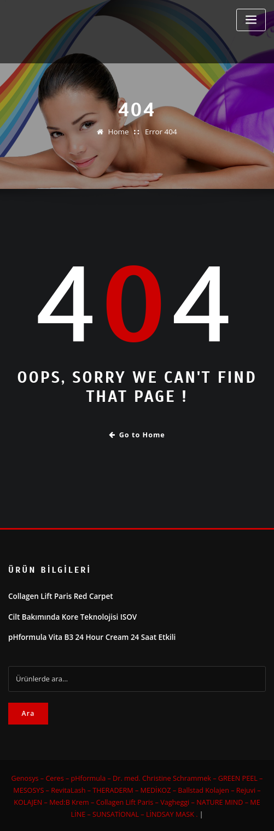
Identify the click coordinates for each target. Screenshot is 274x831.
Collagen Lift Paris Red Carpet (58, 596)
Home (119, 131)
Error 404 (160, 131)
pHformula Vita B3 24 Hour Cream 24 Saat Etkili (89, 635)
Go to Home (137, 434)
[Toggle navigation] (251, 20)
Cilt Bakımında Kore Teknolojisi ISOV (70, 615)
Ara (27, 711)
